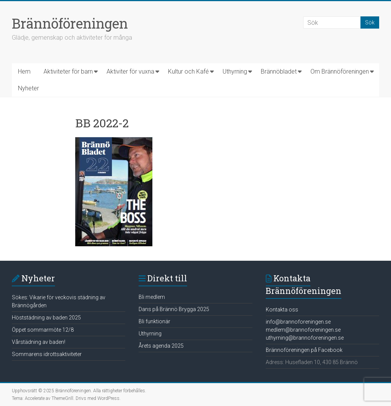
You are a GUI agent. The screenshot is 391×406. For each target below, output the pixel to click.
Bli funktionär (154, 321)
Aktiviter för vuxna (130, 71)
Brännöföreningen (70, 23)
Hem (24, 71)
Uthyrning (235, 71)
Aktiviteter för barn (68, 71)
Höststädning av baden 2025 (46, 318)
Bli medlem (152, 297)
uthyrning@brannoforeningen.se (305, 338)
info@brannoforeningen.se (298, 322)
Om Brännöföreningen (339, 71)
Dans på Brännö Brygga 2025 (174, 309)
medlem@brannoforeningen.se (303, 330)
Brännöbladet (279, 71)
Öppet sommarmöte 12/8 (43, 330)
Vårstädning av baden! (38, 342)
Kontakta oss (282, 310)
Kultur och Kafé (188, 71)
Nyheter (28, 88)
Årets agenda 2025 (161, 346)
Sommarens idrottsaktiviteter (47, 354)
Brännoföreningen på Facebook (304, 350)
